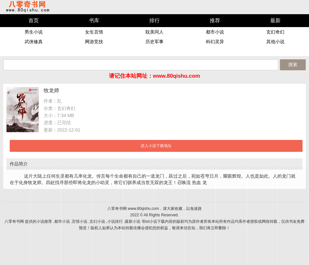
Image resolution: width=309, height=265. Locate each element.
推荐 (215, 20)
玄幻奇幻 (275, 31)
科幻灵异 (215, 41)
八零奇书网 (27, 7)
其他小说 (275, 41)
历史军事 (154, 41)
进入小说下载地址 (156, 145)
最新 (275, 20)
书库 (94, 20)
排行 (154, 20)
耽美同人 (154, 31)
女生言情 (94, 31)
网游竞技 (94, 41)
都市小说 (215, 31)
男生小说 (34, 31)
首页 (33, 20)
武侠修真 (34, 41)
